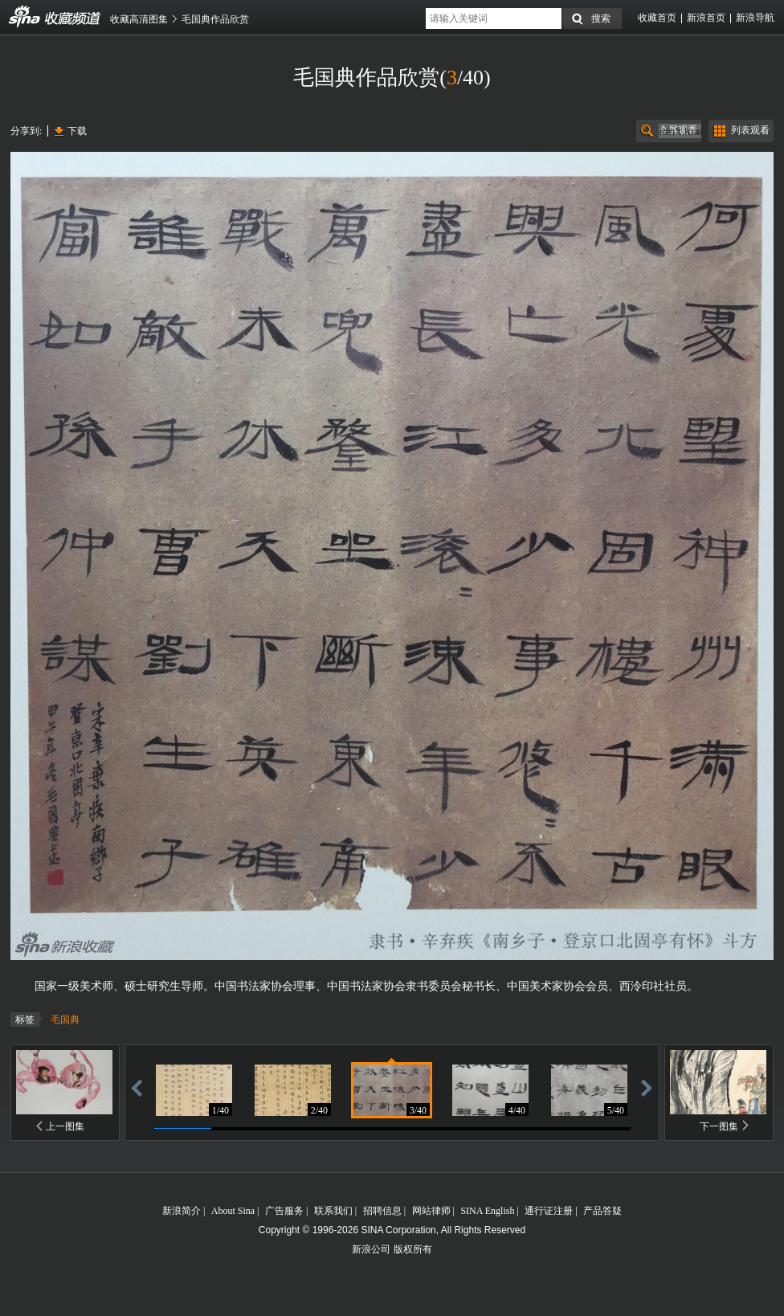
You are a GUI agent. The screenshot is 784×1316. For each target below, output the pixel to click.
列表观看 (750, 130)
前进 (647, 1087)
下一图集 (719, 1126)
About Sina (233, 1210)
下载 (77, 131)
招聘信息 (382, 1210)
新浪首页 (706, 17)
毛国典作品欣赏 (215, 19)
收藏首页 (657, 17)
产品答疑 (602, 1210)
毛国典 (65, 1019)
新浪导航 (755, 17)
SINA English (487, 1210)
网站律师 (431, 1210)
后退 (137, 1087)
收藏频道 (25, 16)
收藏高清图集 (139, 19)
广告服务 (284, 1210)
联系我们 (333, 1210)
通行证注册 (549, 1210)
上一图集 (65, 1126)
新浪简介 (181, 1210)
